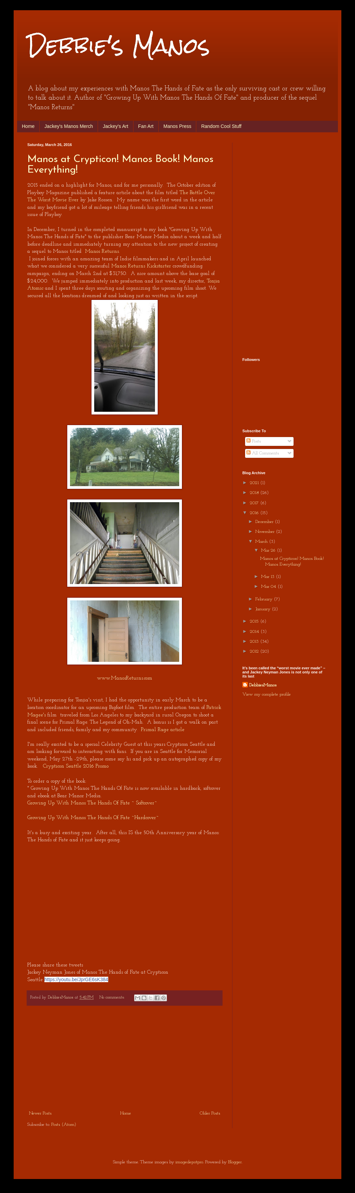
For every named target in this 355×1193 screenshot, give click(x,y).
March (262, 541)
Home (28, 126)
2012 (255, 651)
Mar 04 (269, 586)
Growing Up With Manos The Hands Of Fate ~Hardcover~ (93, 817)
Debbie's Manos (118, 45)
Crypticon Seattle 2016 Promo (76, 766)
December (265, 521)
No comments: (112, 997)
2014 (255, 631)
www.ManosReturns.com (124, 678)
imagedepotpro (189, 1162)
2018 (255, 492)
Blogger (235, 1162)
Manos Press (177, 126)
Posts (253, 441)
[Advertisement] (124, 1058)
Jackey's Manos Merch (68, 126)
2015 (255, 621)
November (265, 531)
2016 (255, 512)
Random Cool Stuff (221, 126)
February (264, 599)
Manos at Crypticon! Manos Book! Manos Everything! (292, 561)
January (263, 609)
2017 (255, 503)
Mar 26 (269, 550)
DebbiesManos (262, 685)
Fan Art (146, 126)
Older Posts (210, 1113)
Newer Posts (40, 1113)
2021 (255, 482)
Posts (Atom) (63, 1124)
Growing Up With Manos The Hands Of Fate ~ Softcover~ (92, 803)
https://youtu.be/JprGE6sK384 (76, 979)
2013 (255, 641)
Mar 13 (268, 576)
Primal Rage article (162, 729)
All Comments (262, 453)
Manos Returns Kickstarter (141, 266)
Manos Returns (102, 251)
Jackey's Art (115, 126)
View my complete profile (266, 694)
